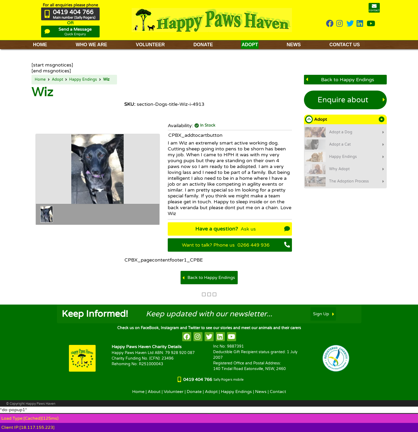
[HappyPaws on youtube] (371, 23)
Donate (194, 391)
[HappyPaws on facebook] (186, 336)
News (261, 391)
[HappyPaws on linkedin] (360, 23)
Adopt (57, 79)
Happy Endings (83, 79)
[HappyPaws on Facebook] (330, 23)
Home (40, 79)
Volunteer (173, 391)
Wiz (106, 79)
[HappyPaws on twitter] (350, 23)
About (154, 391)
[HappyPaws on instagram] (340, 23)
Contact (278, 391)
